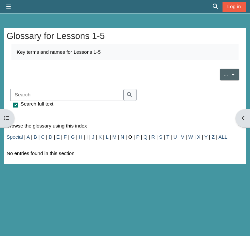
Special (15, 137)
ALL (223, 137)
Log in (234, 6)
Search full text (37, 104)
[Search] (67, 95)
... (232, 73)
